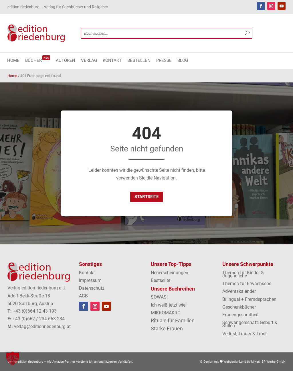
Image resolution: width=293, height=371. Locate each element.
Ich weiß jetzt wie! (169, 305)
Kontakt (112, 60)
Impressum (90, 280)
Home (13, 60)
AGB (83, 296)
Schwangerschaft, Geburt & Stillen (249, 324)
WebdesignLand (235, 362)
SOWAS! (159, 297)
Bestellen (139, 60)
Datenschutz (91, 288)
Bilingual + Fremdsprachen (249, 299)
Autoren (65, 60)
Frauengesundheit (240, 314)
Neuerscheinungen (169, 272)
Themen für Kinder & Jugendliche (243, 274)
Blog (182, 60)
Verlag (89, 60)
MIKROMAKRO (166, 312)
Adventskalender (239, 291)
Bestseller (160, 280)
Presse (164, 60)
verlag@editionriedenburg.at (42, 326)
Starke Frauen (167, 328)
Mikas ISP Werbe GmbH (268, 362)
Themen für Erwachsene (246, 283)
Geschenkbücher (239, 307)
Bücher (37, 60)
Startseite (146, 196)
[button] (12, 358)
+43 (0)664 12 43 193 (35, 311)
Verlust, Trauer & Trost (244, 333)
